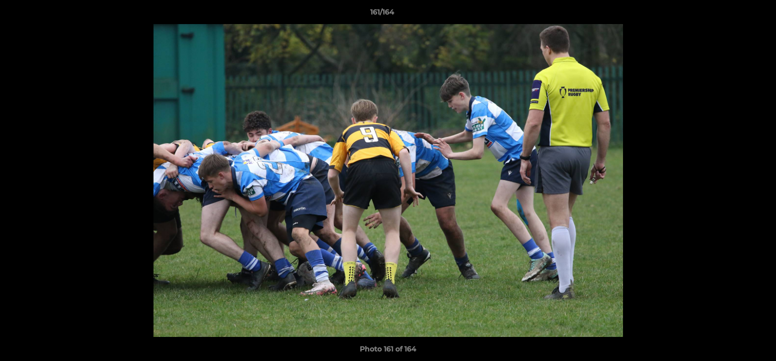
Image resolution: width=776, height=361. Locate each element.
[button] (734, 14)
